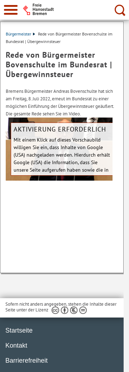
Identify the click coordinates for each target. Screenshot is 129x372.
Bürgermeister (20, 34)
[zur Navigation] (11, 10)
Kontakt (16, 345)
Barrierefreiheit (26, 360)
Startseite (19, 330)
